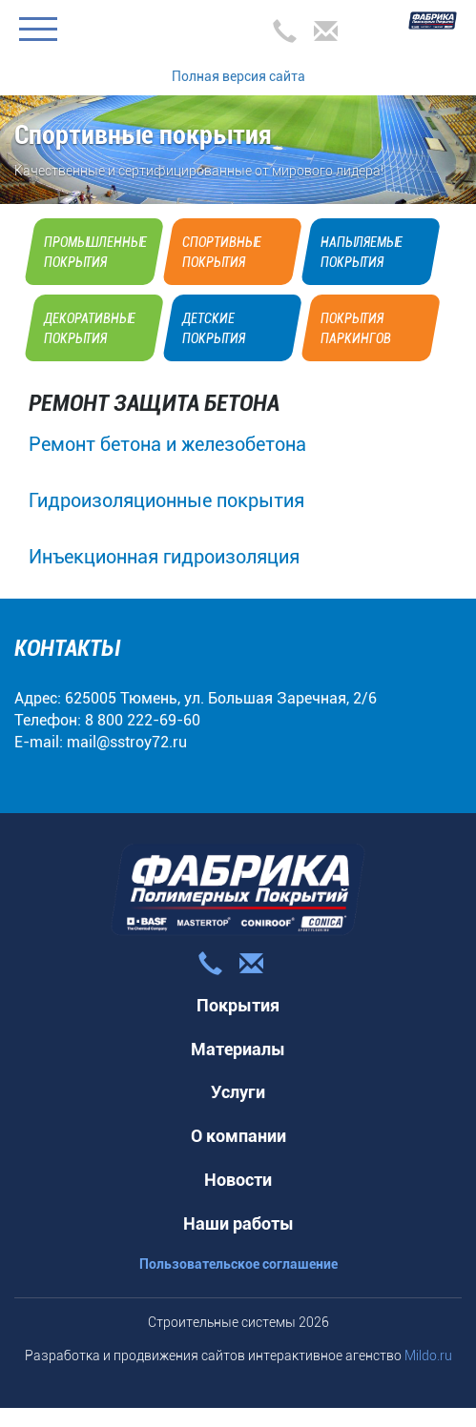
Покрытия (238, 1005)
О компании (238, 1136)
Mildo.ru (428, 1355)
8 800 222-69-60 (142, 720)
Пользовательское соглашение (238, 1264)
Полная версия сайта (238, 76)
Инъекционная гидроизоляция (164, 556)
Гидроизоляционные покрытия (166, 500)
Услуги (238, 1092)
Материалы (238, 1049)
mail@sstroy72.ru (127, 742)
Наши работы (238, 1223)
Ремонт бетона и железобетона (167, 444)
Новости (238, 1180)
